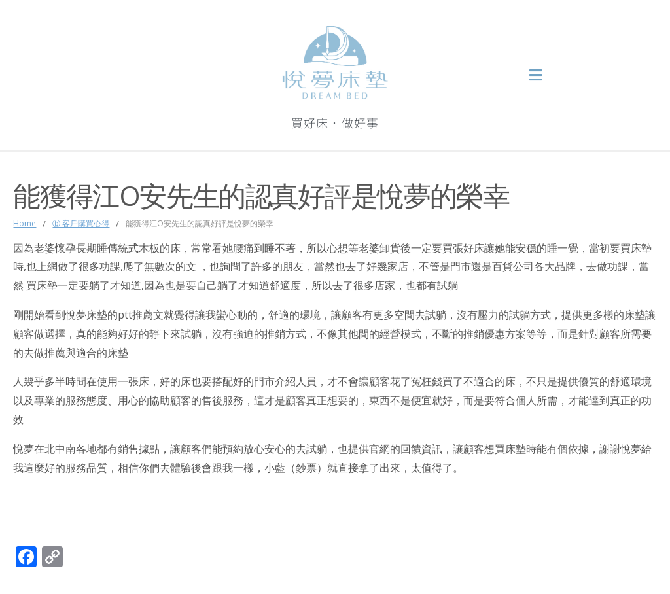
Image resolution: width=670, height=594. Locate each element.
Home (24, 223)
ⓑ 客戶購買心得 (80, 223)
